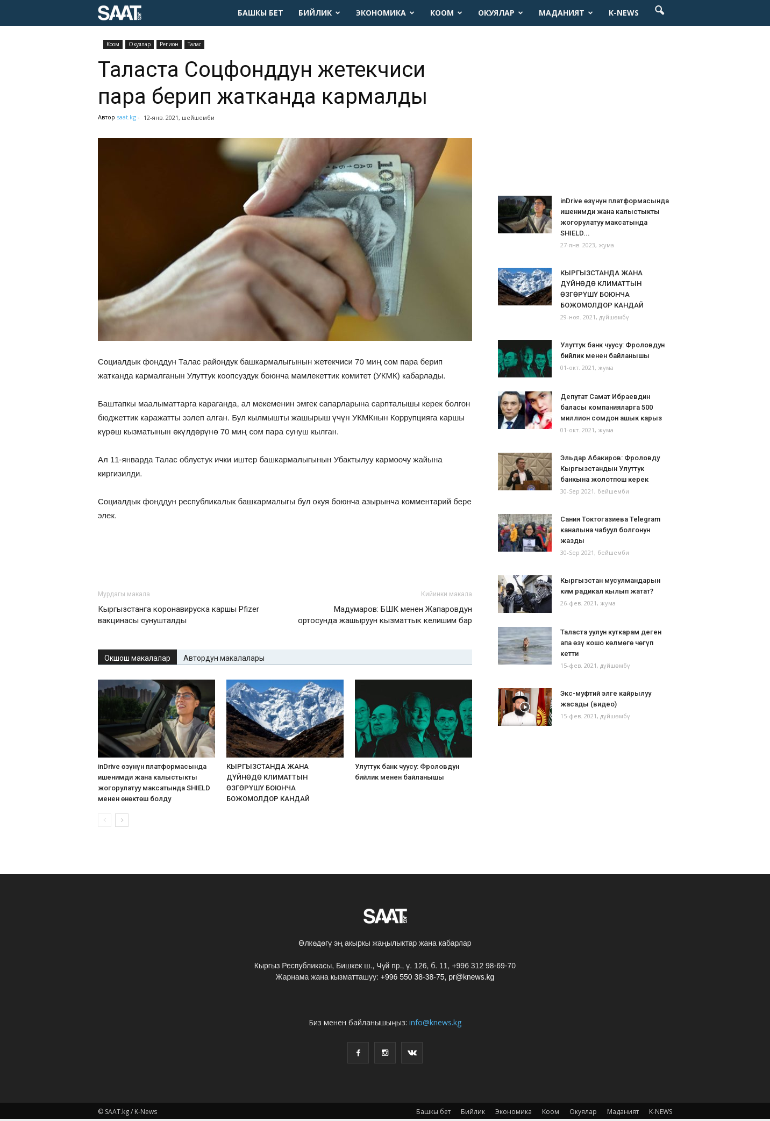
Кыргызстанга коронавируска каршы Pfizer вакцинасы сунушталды (178, 614)
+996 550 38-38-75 (413, 977)
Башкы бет (260, 13)
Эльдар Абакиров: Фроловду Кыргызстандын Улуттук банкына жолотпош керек (610, 468)
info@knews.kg (435, 1022)
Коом (446, 13)
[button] (659, 13)
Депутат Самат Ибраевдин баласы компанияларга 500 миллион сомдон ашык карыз (611, 407)
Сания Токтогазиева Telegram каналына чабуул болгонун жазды (610, 530)
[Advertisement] (285, 553)
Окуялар (500, 13)
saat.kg (126, 117)
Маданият (566, 13)
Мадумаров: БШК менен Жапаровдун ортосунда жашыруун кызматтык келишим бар (385, 614)
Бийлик (319, 13)
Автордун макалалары (224, 658)
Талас (194, 44)
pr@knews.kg (471, 977)
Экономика (385, 13)
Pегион (169, 44)
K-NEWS (624, 13)
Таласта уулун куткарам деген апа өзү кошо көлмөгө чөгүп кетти (610, 643)
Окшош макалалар (137, 658)
